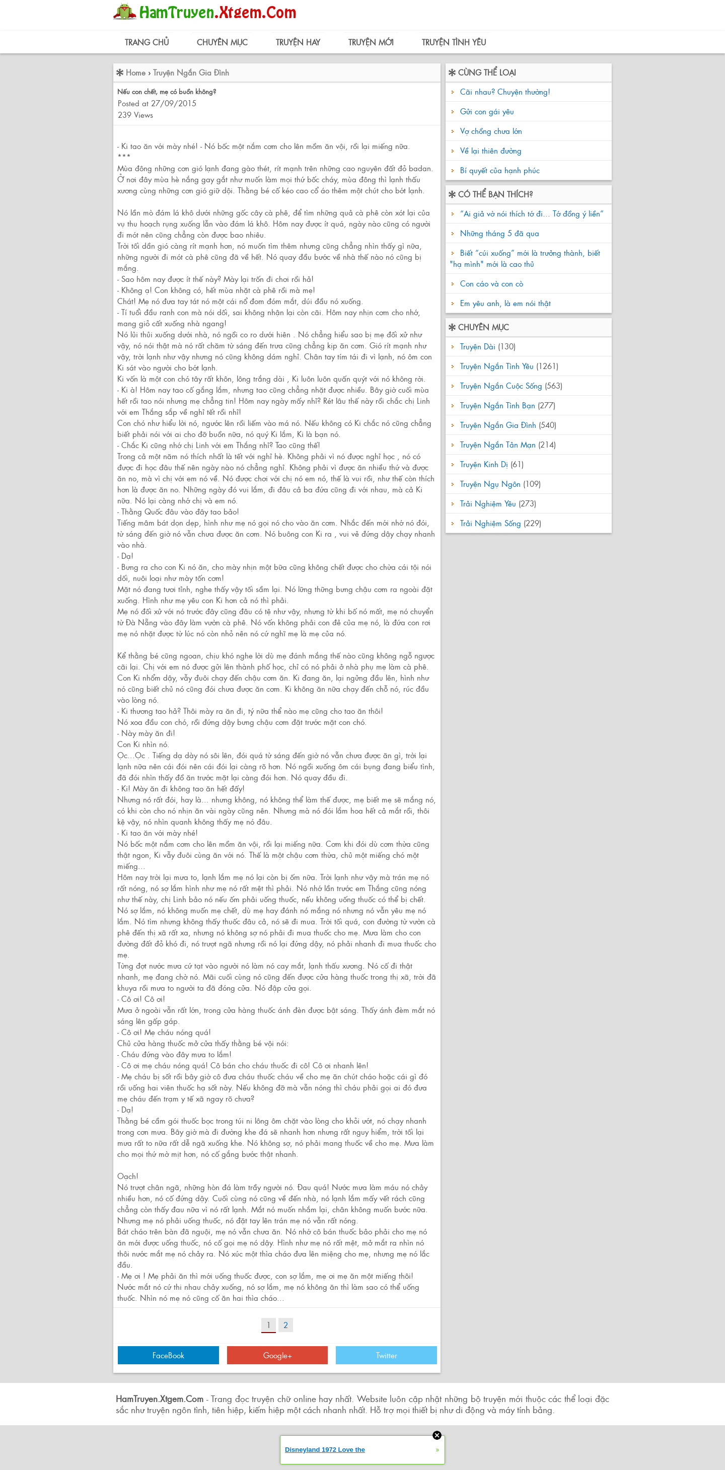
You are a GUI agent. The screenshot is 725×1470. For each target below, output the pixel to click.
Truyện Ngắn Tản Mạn (498, 444)
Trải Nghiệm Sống (490, 523)
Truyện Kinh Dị (484, 464)
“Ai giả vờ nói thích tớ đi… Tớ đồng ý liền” (531, 213)
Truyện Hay (298, 42)
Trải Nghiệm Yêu (488, 503)
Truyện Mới (371, 42)
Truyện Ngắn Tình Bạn (497, 405)
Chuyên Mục (222, 42)
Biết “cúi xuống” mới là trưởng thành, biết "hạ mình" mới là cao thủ (525, 258)
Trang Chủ (147, 42)
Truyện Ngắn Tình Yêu (497, 366)
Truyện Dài (477, 346)
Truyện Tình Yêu (454, 42)
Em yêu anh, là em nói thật (504, 303)
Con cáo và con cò (490, 283)
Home (136, 72)
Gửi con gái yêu (487, 111)
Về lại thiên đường (491, 150)
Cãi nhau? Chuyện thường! (505, 91)
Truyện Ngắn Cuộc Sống (501, 385)
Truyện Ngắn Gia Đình (191, 72)
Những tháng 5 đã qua (498, 233)
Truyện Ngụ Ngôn (490, 483)
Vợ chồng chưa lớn (491, 130)
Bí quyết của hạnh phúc (500, 170)
